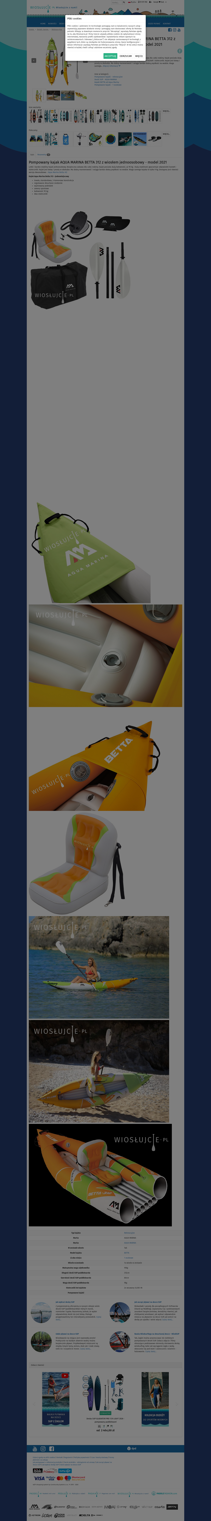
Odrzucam (126, 56)
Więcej (139, 56)
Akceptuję (110, 56)
